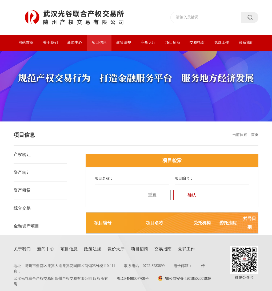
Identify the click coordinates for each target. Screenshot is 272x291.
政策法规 (123, 43)
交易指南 (197, 43)
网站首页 (25, 43)
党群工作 (221, 43)
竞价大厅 (148, 43)
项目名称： (104, 178)
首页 (254, 135)
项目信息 (99, 43)
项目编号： (184, 178)
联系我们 (246, 43)
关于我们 (50, 43)
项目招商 (172, 43)
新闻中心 (74, 43)
